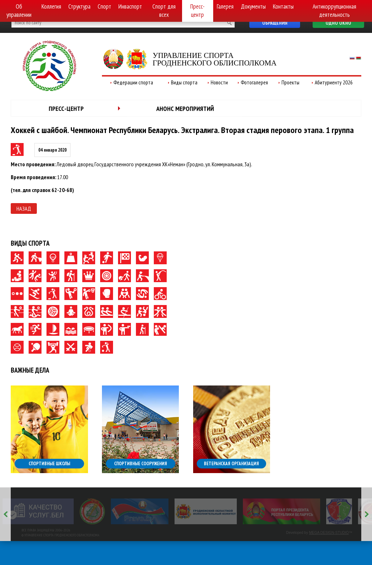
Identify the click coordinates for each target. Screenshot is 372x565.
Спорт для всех (164, 11)
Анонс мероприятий (185, 108)
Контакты (283, 6)
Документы (253, 6)
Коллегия (51, 6)
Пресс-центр (197, 11)
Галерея (225, 6)
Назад (23, 208)
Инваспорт (130, 6)
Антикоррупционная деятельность (334, 11)
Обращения (274, 23)
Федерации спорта (133, 82)
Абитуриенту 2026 (334, 82)
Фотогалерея (254, 82)
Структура (79, 6)
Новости (219, 82)
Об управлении (18, 11)
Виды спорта (184, 82)
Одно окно (338, 23)
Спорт (104, 6)
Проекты (290, 82)
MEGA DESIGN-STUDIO (329, 533)
